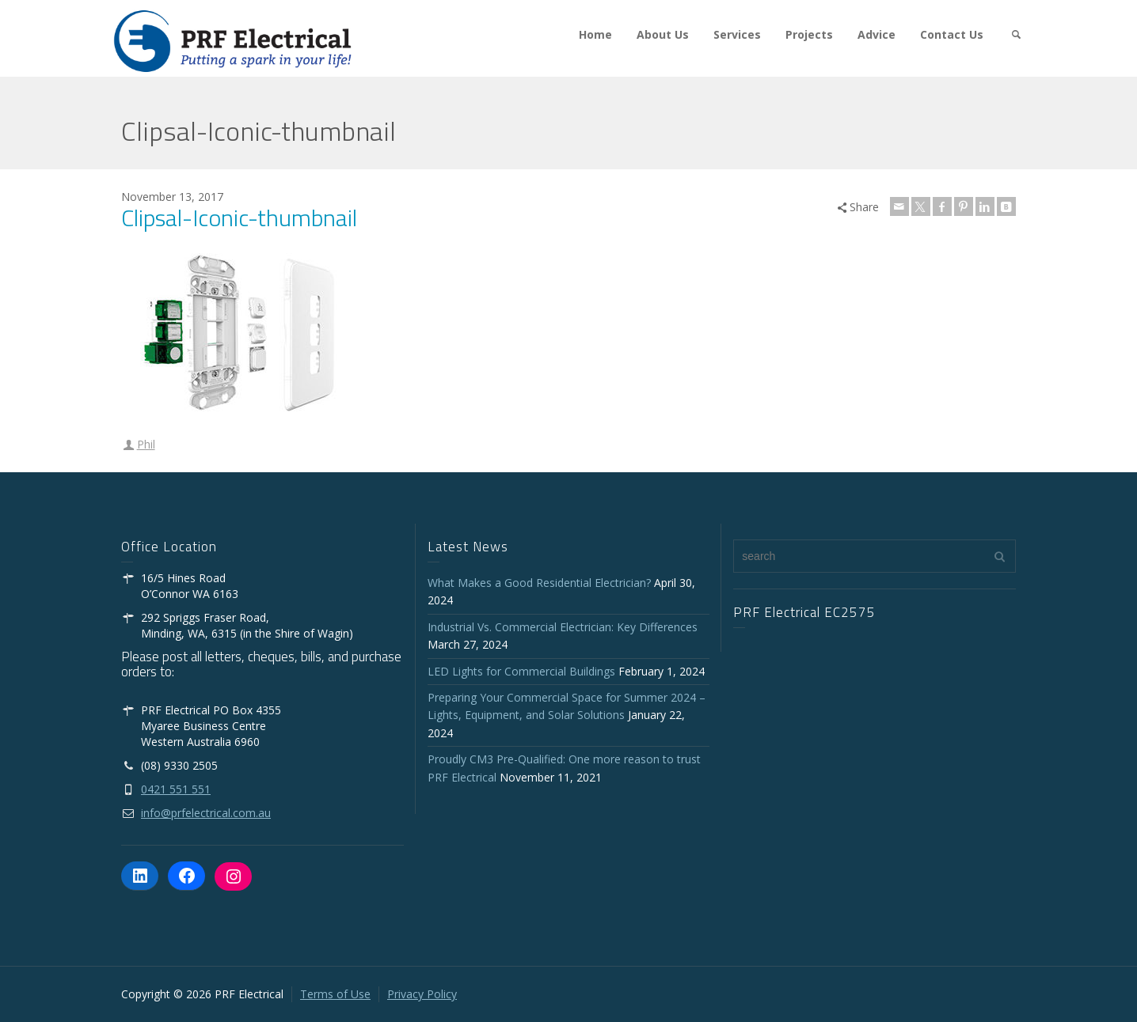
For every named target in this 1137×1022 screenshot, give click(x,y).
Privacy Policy (422, 993)
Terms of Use (335, 993)
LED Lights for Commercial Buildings (521, 671)
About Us (663, 34)
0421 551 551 (176, 789)
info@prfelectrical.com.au (206, 812)
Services (737, 34)
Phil (146, 444)
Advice (877, 34)
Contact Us (951, 34)
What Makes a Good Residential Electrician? (539, 582)
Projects (809, 34)
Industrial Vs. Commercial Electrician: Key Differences (566, 626)
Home (595, 34)
